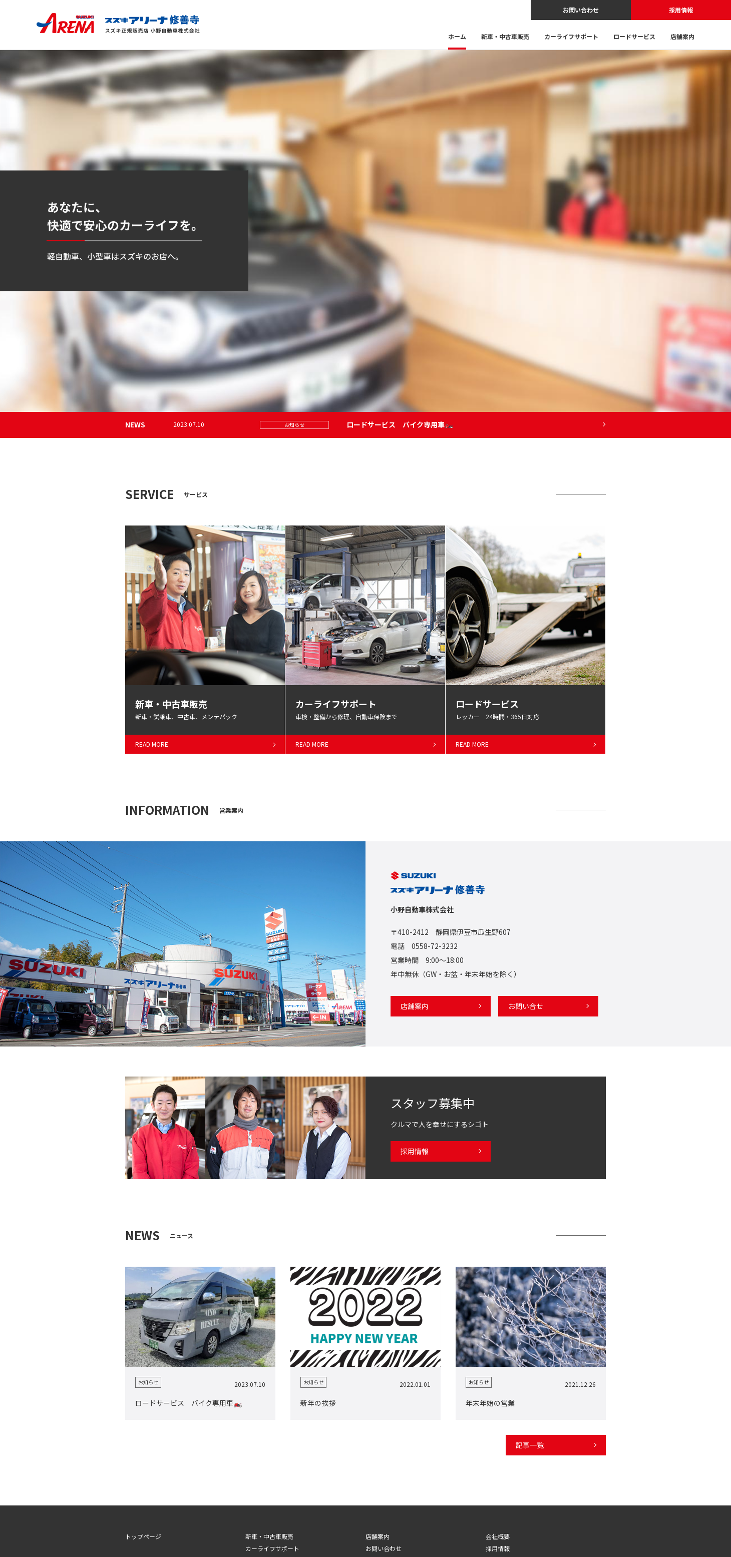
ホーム (457, 37)
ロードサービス (634, 37)
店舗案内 (682, 37)
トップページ (143, 1536)
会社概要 (498, 1536)
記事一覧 (530, 1445)
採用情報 (681, 10)
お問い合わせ (581, 10)
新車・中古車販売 (505, 37)
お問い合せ (525, 1006)
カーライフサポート (571, 37)
